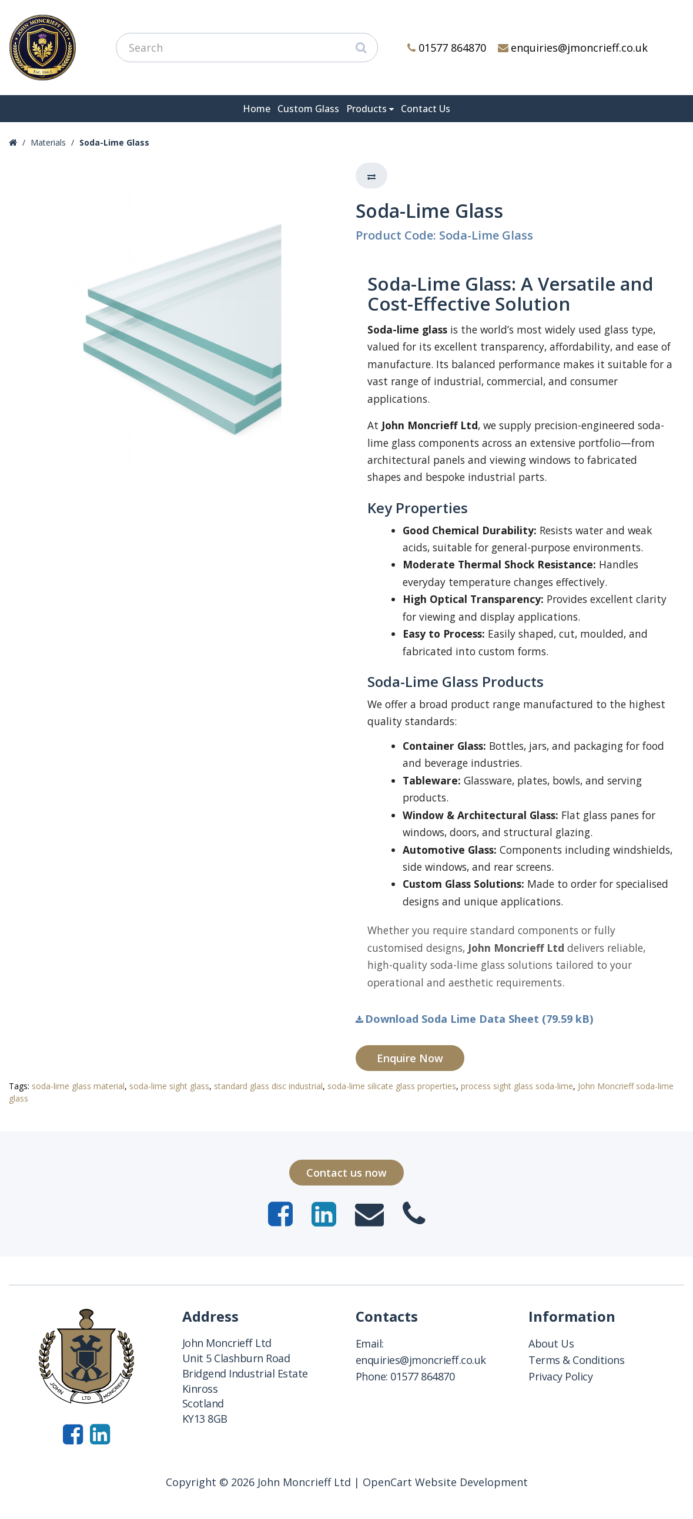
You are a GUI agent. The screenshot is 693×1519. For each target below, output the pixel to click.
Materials (48, 142)
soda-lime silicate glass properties (391, 1086)
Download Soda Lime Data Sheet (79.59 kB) (475, 1019)
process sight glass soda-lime (517, 1086)
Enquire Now (410, 1058)
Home (256, 108)
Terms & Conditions (576, 1360)
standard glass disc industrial (268, 1086)
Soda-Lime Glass (114, 142)
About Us (551, 1343)
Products (366, 108)
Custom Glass (308, 108)
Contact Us (425, 108)
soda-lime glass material (78, 1086)
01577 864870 (446, 48)
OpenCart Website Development (445, 1482)
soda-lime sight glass (169, 1086)
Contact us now (346, 1173)
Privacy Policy (560, 1376)
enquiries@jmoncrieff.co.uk (573, 48)
